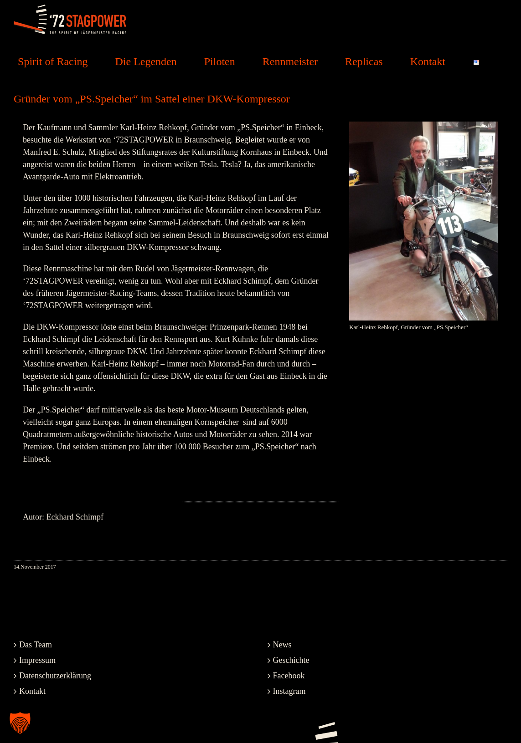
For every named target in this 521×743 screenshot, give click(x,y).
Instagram (289, 691)
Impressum (37, 660)
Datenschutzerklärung (55, 675)
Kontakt (32, 691)
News (282, 644)
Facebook (289, 675)
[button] (20, 723)
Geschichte (291, 660)
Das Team (35, 644)
